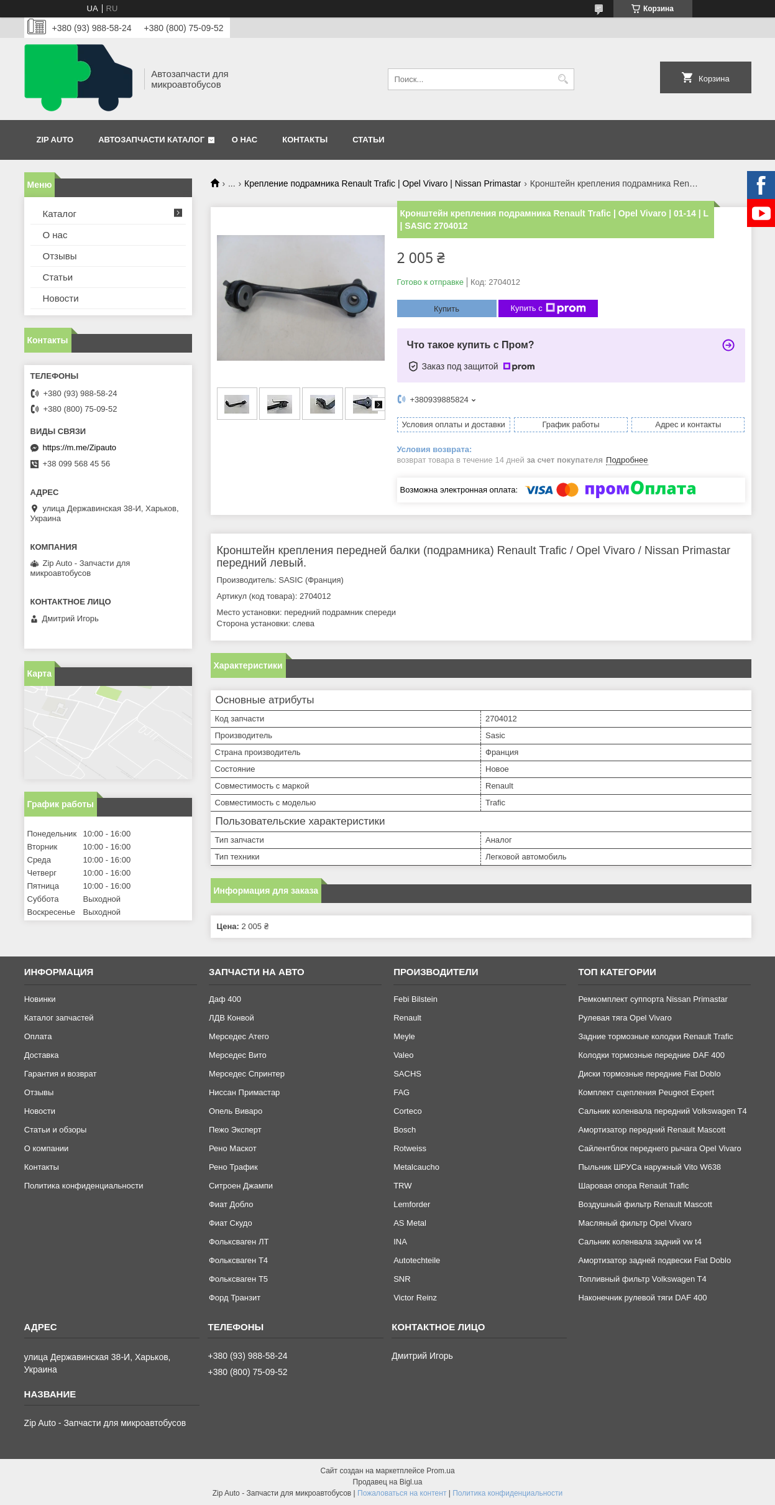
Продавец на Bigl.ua (388, 1482)
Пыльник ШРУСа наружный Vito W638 (649, 1167)
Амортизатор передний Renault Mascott (651, 1129)
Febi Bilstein (415, 999)
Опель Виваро (235, 1111)
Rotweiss (409, 1148)
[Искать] (563, 79)
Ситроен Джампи (241, 1185)
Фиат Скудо (230, 1223)
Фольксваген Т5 (238, 1279)
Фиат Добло (231, 1204)
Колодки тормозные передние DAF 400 (651, 1055)
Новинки (40, 999)
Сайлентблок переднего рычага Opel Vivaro (659, 1148)
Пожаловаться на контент (401, 1493)
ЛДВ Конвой (231, 1017)
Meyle (404, 1036)
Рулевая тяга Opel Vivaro (624, 1017)
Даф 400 (225, 999)
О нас (245, 139)
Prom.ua (440, 1470)
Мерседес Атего (239, 1036)
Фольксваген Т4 (238, 1260)
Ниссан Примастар (244, 1092)
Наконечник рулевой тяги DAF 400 (642, 1297)
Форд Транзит (234, 1297)
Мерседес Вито (238, 1055)
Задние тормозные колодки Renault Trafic (655, 1036)
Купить (446, 308)
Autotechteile (416, 1260)
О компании (46, 1148)
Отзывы (60, 256)
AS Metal (409, 1223)
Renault (407, 1017)
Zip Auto (55, 139)
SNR (401, 1279)
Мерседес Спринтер (247, 1073)
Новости (61, 298)
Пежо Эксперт (235, 1129)
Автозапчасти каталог (151, 139)
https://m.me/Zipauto (80, 447)
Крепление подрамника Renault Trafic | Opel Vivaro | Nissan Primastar (382, 183)
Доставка (41, 1055)
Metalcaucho (416, 1167)
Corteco (407, 1111)
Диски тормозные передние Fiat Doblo (649, 1073)
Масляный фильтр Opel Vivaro (635, 1223)
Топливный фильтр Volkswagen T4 (642, 1279)
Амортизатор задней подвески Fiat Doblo (654, 1260)
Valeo (403, 1055)
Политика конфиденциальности (84, 1185)
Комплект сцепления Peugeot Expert (646, 1092)
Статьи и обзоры (55, 1129)
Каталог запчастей (59, 1017)
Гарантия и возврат (60, 1073)
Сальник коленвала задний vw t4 (640, 1241)
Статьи (368, 139)
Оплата (38, 1036)
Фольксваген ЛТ (238, 1241)
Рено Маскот (233, 1148)
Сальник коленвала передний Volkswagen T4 (662, 1111)
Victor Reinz (415, 1297)
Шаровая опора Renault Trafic (633, 1185)
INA (400, 1241)
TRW (402, 1185)
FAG (401, 1092)
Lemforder (411, 1204)
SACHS (407, 1073)
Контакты (305, 139)
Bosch (404, 1129)
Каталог (60, 213)
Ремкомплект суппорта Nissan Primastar (652, 999)
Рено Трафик (233, 1167)
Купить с (548, 308)
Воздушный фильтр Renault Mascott (645, 1204)
